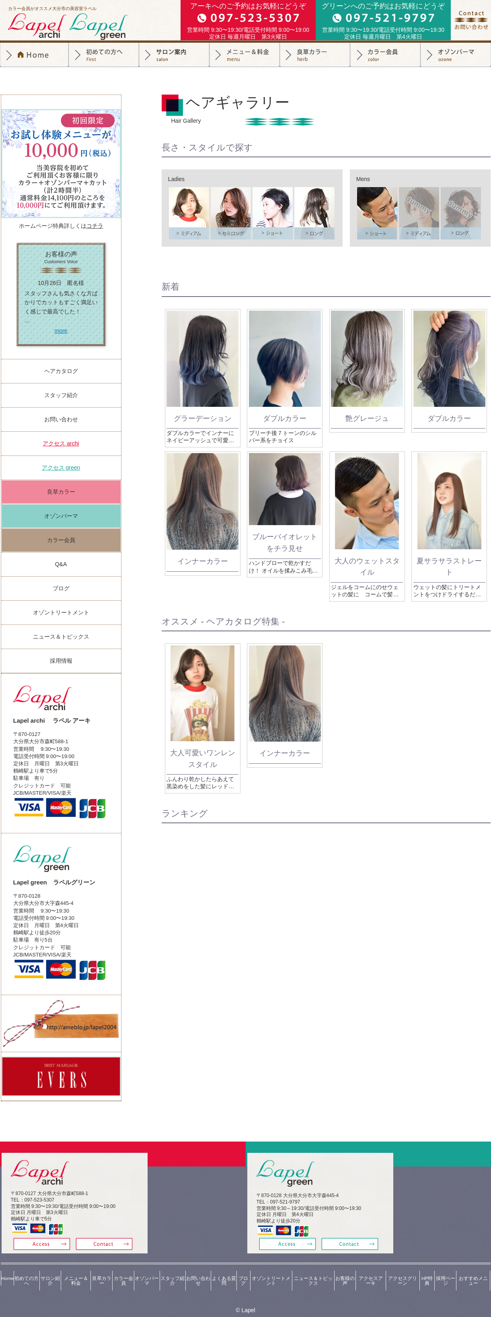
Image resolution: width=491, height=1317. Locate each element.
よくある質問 (223, 1273)
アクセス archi (61, 443)
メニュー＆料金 (75, 1273)
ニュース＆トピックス (61, 636)
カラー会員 (385, 55)
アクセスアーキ (370, 1273)
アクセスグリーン (402, 1273)
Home (6, 1273)
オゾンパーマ (456, 55)
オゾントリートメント (61, 612)
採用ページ (445, 1273)
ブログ (61, 588)
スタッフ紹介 (61, 395)
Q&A (61, 564)
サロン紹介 (174, 55)
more (61, 331)
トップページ (34, 55)
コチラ (94, 226)
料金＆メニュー (245, 55)
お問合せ (471, 20)
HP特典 (427, 1273)
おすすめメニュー (473, 1273)
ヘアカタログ (61, 371)
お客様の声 (345, 1273)
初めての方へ (104, 55)
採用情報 (61, 660)
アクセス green (61, 467)
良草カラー (315, 55)
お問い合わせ (61, 419)
